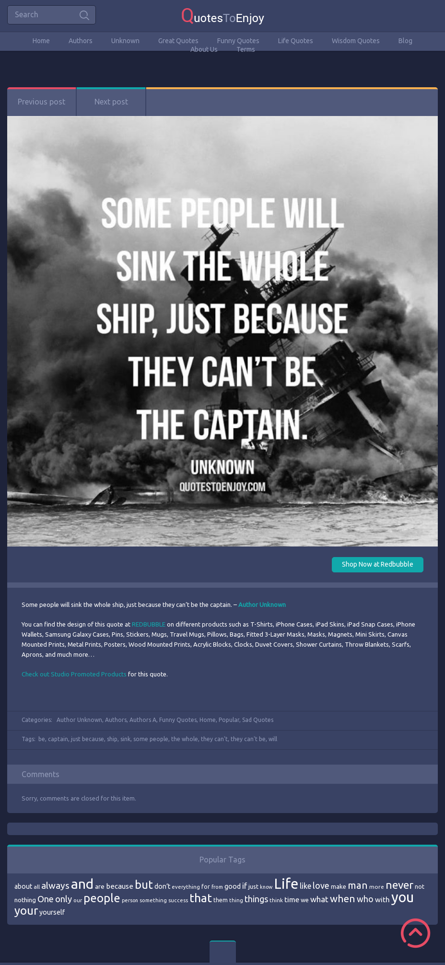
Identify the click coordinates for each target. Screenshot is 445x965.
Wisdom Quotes (356, 41)
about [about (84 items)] (23, 886)
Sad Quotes (257, 720)
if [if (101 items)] (244, 886)
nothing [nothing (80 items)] (25, 900)
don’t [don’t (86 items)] (162, 886)
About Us (204, 49)
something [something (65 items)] (153, 900)
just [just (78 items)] (253, 886)
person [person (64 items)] (130, 900)
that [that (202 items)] (200, 898)
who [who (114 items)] (365, 899)
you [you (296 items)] (402, 897)
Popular (229, 720)
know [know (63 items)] (266, 887)
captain (58, 739)
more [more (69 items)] (376, 887)
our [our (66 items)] (77, 900)
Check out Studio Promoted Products (74, 674)
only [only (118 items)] (63, 899)
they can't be (248, 739)
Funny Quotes (238, 41)
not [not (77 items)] (419, 886)
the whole (184, 739)
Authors (81, 41)
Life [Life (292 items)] (286, 884)
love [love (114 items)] (321, 885)
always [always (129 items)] (55, 885)
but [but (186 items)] (144, 884)
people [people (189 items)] (101, 898)
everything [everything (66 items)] (186, 887)
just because (87, 739)
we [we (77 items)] (305, 899)
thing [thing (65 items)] (236, 900)
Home (41, 41)
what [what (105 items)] (319, 899)
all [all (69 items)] (37, 887)
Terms (245, 49)
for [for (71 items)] (205, 887)
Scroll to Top (415, 933)
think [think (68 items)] (276, 900)
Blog (405, 41)
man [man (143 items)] (358, 885)
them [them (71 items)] (220, 900)
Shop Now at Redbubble (377, 564)
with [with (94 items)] (382, 899)
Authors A (142, 720)
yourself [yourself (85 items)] (52, 912)
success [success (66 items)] (178, 900)
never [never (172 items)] (399, 885)
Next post (111, 101)
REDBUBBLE (148, 624)
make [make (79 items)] (338, 886)
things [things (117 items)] (256, 899)
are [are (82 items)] (100, 886)
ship (112, 739)
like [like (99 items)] (305, 886)
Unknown (125, 41)
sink (125, 739)
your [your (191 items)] (26, 910)
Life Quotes (295, 41)
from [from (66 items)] (217, 887)
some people (150, 739)
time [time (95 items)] (291, 899)
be (41, 739)
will (273, 739)
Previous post (41, 101)
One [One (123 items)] (45, 899)
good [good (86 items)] (232, 886)
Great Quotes (178, 41)
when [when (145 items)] (342, 898)
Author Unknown (79, 720)
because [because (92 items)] (119, 886)
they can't (214, 739)
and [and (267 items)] (82, 883)
